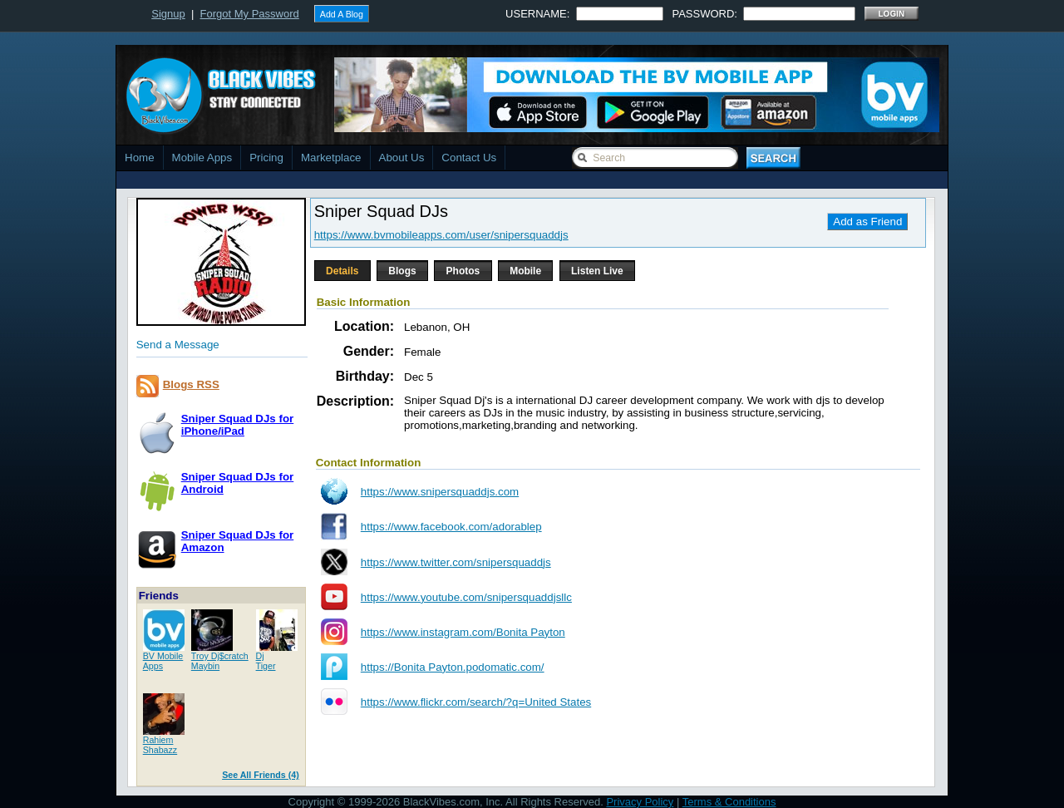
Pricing (266, 157)
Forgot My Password (249, 13)
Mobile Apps (202, 157)
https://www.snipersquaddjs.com (440, 491)
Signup (168, 13)
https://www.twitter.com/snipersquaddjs (456, 562)
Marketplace (331, 157)
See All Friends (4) (260, 775)
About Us (402, 157)
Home (140, 157)
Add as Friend (867, 221)
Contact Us (468, 157)
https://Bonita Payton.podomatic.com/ (452, 667)
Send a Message (177, 344)
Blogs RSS (191, 384)
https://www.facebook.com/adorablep (451, 526)
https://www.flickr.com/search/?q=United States (476, 702)
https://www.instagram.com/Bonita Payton (463, 632)
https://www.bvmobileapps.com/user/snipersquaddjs (441, 235)
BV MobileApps (163, 661)
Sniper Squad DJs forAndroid (237, 483)
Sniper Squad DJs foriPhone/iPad (237, 424)
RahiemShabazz (160, 745)
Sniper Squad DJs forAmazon (237, 541)
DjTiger (266, 661)
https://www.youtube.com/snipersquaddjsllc (466, 597)
